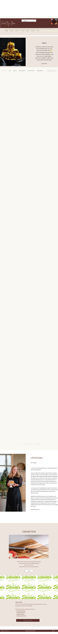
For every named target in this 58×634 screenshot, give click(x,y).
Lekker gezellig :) (40, 70)
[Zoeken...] (29, 20)
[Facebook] (54, 630)
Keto (10, 70)
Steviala (30, 604)
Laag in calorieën (31, 70)
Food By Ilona (8, 23)
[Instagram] (52, 630)
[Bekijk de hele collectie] (28, 620)
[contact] (29, 571)
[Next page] (36, 444)
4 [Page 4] (31, 444)
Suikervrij (15, 70)
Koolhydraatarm (22, 70)
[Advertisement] (15, 8)
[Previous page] (22, 444)
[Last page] (39, 444)
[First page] (19, 444)
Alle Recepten (3, 70)
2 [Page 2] (26, 444)
